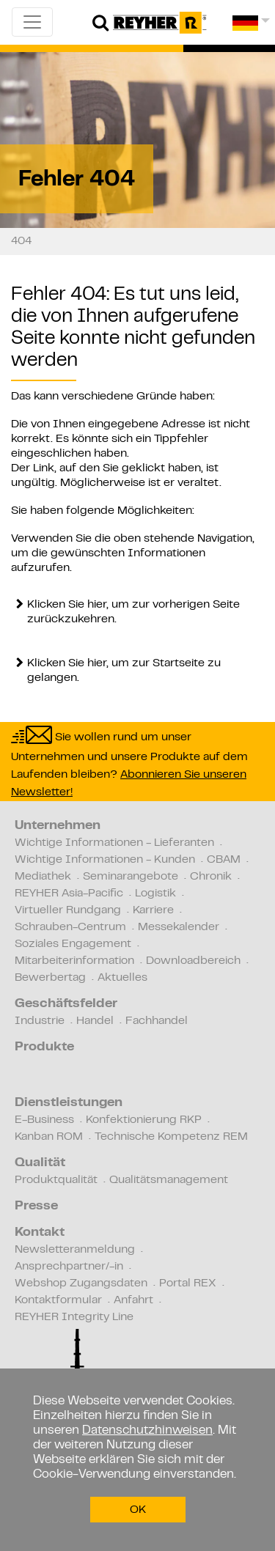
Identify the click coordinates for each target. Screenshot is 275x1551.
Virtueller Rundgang (68, 910)
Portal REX (187, 1283)
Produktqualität (56, 1180)
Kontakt (40, 1233)
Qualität (40, 1163)
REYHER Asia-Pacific (69, 893)
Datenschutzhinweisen (147, 1431)
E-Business (44, 1120)
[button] (251, 28)
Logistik (155, 893)
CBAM (224, 860)
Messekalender (178, 927)
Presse (36, 1206)
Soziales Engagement (73, 944)
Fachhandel (156, 1021)
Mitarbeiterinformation (74, 961)
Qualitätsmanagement (168, 1180)
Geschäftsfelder (66, 1004)
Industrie (40, 1021)
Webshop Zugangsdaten (81, 1283)
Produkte (44, 1047)
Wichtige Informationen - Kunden (105, 860)
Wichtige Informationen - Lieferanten (114, 843)
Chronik (211, 877)
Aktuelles (122, 978)
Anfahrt (133, 1300)
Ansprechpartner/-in (69, 1266)
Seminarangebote (130, 877)
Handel (95, 1021)
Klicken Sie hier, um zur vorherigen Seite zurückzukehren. (133, 612)
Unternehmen (57, 826)
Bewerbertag (50, 978)
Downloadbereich (193, 961)
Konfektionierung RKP (144, 1120)
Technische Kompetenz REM (171, 1137)
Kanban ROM (49, 1137)
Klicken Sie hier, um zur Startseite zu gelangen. (124, 670)
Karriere (153, 910)
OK (138, 1510)
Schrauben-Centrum (70, 927)
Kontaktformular (58, 1300)
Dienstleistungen (68, 1103)
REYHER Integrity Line (74, 1317)
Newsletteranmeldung (75, 1250)
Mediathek (43, 877)
